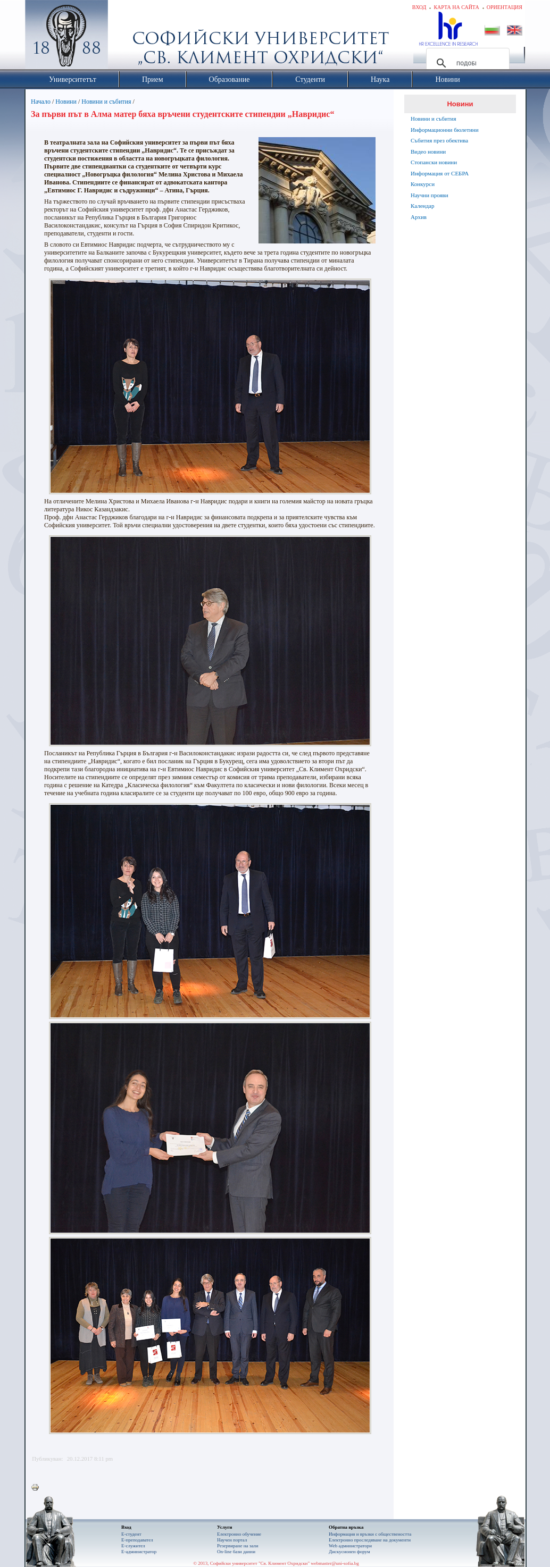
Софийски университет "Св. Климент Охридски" (127, 37)
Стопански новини (434, 162)
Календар (422, 206)
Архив (419, 217)
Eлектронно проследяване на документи (370, 1540)
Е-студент (131, 1534)
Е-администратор (138, 1551)
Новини (66, 101)
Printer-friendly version (38, 1488)
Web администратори (350, 1545)
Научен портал (232, 1540)
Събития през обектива (439, 140)
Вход (419, 7)
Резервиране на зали (238, 1545)
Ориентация (504, 7)
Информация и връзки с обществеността (370, 1534)
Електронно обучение (239, 1534)
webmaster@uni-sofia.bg (335, 1563)
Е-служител (133, 1545)
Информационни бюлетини (445, 130)
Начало (41, 101)
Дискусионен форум (349, 1551)
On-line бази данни (236, 1551)
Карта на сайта (456, 7)
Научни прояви (429, 195)
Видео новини (428, 151)
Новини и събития (106, 101)
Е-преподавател (137, 1540)
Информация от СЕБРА (440, 173)
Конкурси (423, 184)
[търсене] (466, 63)
